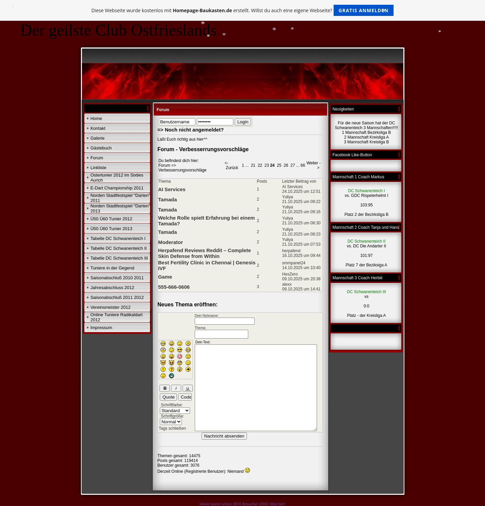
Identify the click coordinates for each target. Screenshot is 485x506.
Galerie (97, 138)
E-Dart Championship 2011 (117, 187)
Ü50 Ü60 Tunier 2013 (111, 228)
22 (260, 165)
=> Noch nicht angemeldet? (190, 130)
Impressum (101, 327)
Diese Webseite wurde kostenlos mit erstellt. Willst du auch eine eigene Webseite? (242, 10)
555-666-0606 (174, 287)
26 (285, 165)
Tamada (167, 199)
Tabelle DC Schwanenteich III (119, 258)
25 (279, 165)
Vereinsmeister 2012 (110, 307)
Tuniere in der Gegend (112, 267)
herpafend (291, 250)
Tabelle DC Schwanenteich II (118, 248)
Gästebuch (101, 147)
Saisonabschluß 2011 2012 (117, 297)
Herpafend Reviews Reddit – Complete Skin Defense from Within (204, 253)
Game (165, 277)
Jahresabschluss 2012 (112, 287)
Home (96, 118)
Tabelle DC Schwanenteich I (118, 238)
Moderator (170, 242)
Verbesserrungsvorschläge (183, 170)
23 (267, 165)
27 (293, 165)
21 (253, 165)
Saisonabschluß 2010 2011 (117, 277)
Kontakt (97, 128)
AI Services (172, 189)
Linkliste (98, 167)
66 (303, 165)
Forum (96, 157)
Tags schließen (172, 428)
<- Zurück (231, 165)
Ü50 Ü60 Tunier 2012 (111, 218)
